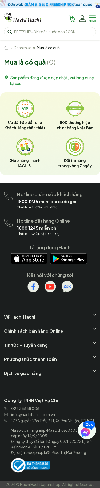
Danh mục (22, 47)
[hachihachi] (50, 4)
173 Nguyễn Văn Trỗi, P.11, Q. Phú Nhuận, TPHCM (49, 420)
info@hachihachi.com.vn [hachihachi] (29, 414)
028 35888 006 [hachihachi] (21, 408)
